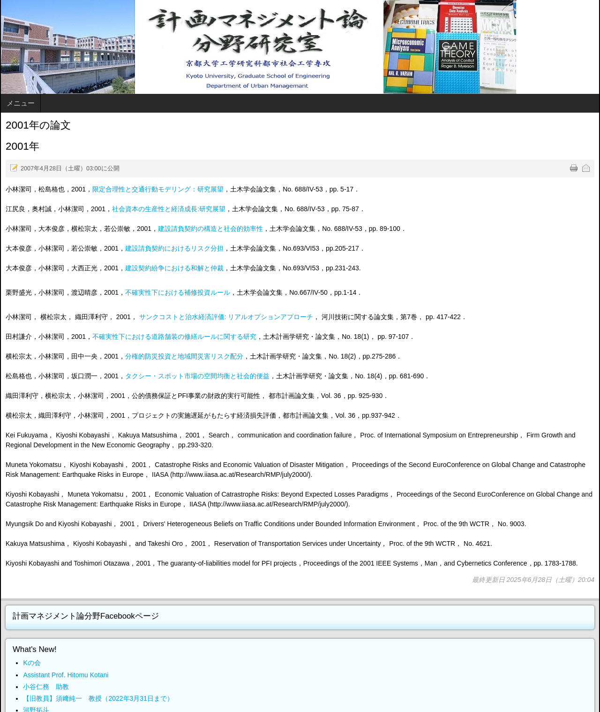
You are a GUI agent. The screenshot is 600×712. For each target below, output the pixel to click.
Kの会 (31, 662)
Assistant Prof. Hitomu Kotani (65, 675)
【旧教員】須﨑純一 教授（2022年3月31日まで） (98, 698)
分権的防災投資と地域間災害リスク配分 (184, 356)
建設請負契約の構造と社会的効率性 (210, 228)
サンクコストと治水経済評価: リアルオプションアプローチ (226, 317)
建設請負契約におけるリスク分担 (174, 248)
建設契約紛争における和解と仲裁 (174, 268)
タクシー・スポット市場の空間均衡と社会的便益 (197, 376)
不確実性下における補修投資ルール (177, 292)
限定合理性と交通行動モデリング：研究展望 (158, 189)
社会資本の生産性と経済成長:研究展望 (168, 209)
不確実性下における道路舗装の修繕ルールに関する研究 (174, 336)
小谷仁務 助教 (46, 686)
